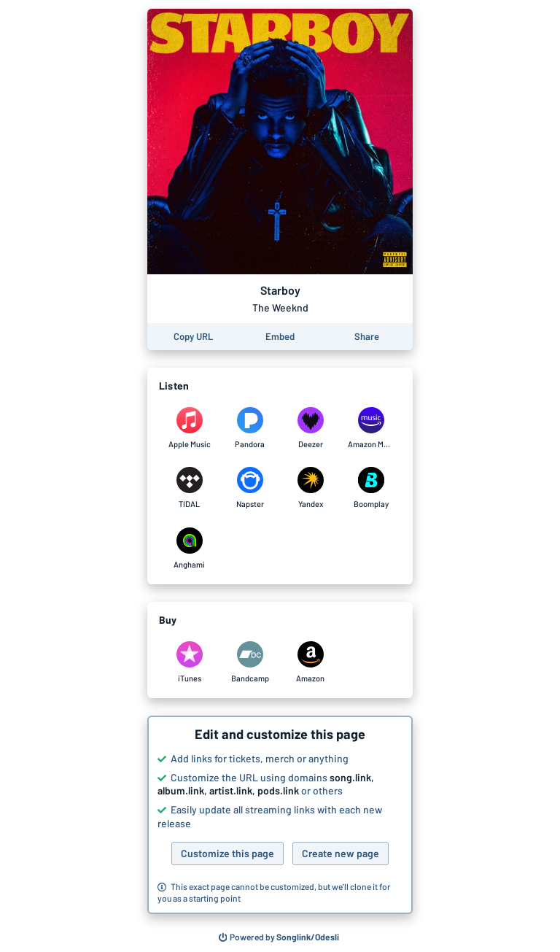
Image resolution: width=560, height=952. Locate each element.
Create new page (340, 853)
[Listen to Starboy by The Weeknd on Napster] (249, 488)
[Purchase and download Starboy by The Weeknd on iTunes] (189, 662)
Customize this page (227, 853)
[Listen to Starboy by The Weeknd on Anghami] (189, 548)
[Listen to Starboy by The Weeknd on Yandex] (310, 488)
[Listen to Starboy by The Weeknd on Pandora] (249, 428)
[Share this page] (367, 336)
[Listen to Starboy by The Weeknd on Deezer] (310, 428)
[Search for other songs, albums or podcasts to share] (279, 937)
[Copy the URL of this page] (193, 336)
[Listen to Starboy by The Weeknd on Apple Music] (189, 428)
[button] (280, 815)
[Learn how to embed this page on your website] (280, 336)
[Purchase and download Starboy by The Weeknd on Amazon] (310, 662)
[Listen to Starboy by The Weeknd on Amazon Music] (371, 428)
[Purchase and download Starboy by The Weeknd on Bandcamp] (249, 662)
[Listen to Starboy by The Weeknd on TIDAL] (189, 488)
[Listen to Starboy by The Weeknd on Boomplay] (371, 488)
